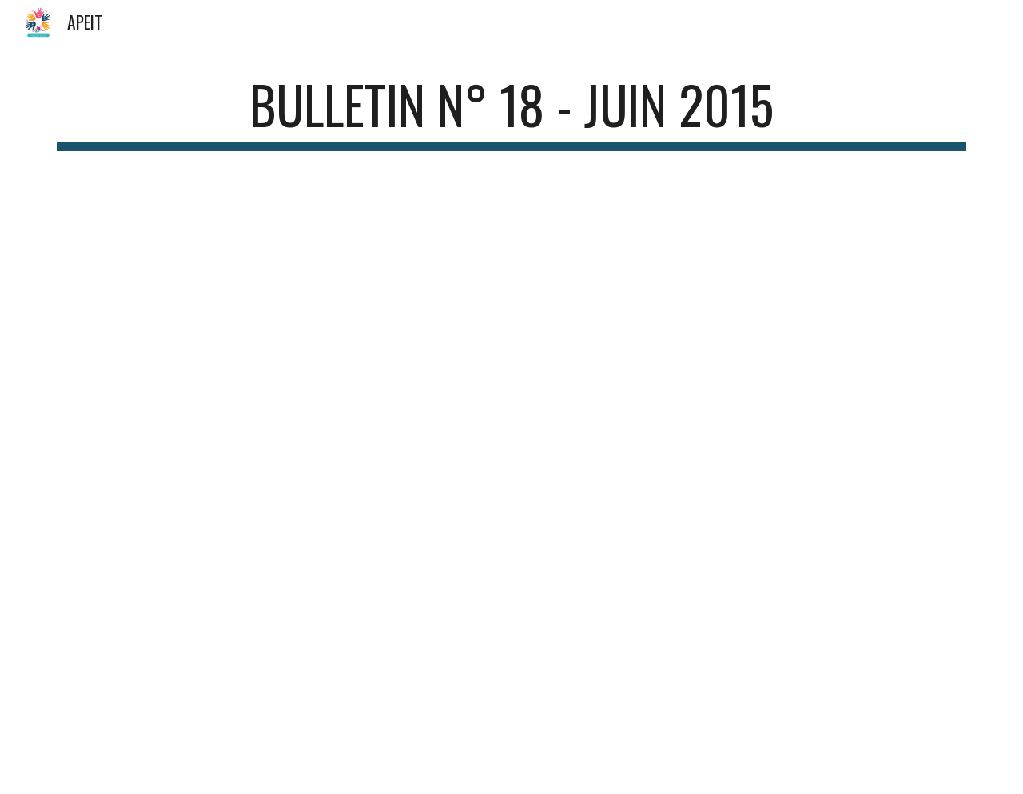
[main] (511, 112)
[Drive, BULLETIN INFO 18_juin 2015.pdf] (511, 459)
